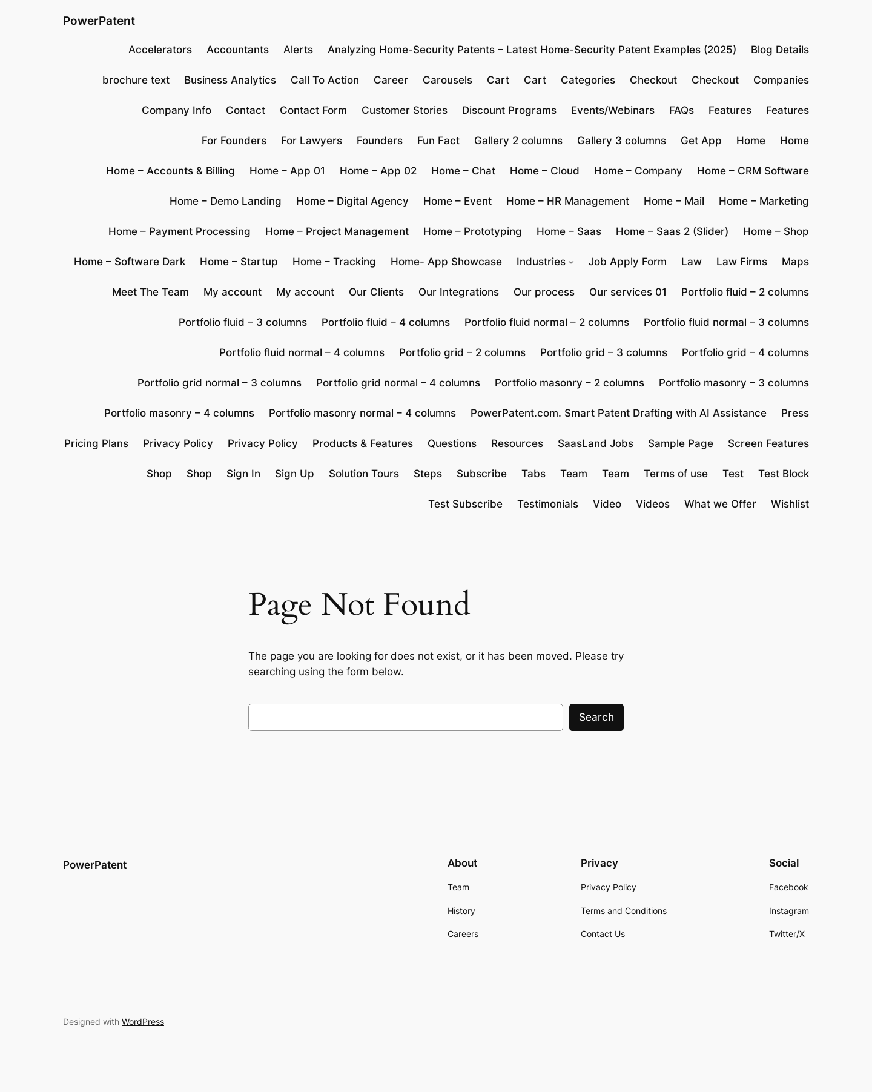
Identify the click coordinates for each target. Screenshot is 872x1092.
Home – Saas (569, 231)
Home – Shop (776, 231)
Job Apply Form (628, 262)
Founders (380, 140)
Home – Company (638, 171)
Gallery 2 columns (518, 140)
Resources (517, 443)
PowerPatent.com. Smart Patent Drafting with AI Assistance (619, 413)
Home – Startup (239, 262)
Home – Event (457, 201)
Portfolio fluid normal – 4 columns (302, 352)
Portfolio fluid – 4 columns (386, 322)
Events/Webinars (613, 110)
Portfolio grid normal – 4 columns (398, 383)
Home (750, 140)
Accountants (237, 50)
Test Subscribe (465, 504)
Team (573, 474)
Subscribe (482, 474)
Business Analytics (230, 80)
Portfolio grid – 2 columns (462, 352)
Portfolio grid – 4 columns (745, 352)
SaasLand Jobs (595, 443)
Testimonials (547, 504)
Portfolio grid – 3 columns (603, 352)
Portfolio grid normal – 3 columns (219, 383)
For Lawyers (311, 140)
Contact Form (313, 110)
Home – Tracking (334, 262)
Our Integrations (458, 292)
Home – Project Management (337, 231)
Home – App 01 (287, 171)
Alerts (298, 50)
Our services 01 (628, 292)
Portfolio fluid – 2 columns (745, 292)
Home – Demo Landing (226, 201)
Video (607, 504)
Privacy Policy (178, 443)
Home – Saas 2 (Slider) (672, 231)
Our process (544, 292)
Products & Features (362, 443)
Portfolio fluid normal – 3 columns (726, 322)
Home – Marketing (764, 201)
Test (733, 474)
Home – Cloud (545, 171)
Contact (245, 110)
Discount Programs (509, 110)
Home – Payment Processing (179, 231)
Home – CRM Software (753, 171)
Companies (781, 80)
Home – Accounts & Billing (170, 171)
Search (596, 717)
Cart (498, 80)
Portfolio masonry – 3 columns (734, 383)
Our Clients (376, 292)
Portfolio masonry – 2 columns (569, 383)
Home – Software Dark (129, 262)
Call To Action (325, 80)
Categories (588, 80)
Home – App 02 (378, 171)
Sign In (243, 474)
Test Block (783, 474)
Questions (452, 443)
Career (391, 80)
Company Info (176, 110)
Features (729, 110)
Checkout (653, 80)
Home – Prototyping (472, 231)
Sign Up (294, 474)
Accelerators (160, 50)
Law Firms (741, 262)
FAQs (681, 110)
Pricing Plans (96, 443)
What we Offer (720, 504)
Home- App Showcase (446, 262)
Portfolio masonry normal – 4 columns (362, 413)
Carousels (447, 80)
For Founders (234, 140)
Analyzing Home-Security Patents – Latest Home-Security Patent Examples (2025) (532, 50)
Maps (795, 262)
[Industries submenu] (571, 262)
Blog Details (780, 50)
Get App (701, 140)
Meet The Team (150, 292)
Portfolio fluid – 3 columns (243, 322)
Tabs (533, 474)
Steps (428, 474)
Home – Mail (674, 201)
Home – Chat (463, 171)
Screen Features (768, 443)
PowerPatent (99, 20)
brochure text (136, 80)
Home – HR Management (567, 201)
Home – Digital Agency (352, 201)
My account (232, 292)
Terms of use (676, 474)
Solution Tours (364, 474)
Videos (653, 504)
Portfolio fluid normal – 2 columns (546, 322)
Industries (541, 262)
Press (795, 413)
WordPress (143, 1021)
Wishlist (790, 504)
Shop (159, 474)
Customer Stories (405, 110)
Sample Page (680, 443)
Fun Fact (438, 140)
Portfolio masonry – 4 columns (179, 413)
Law (691, 262)
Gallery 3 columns (621, 140)
